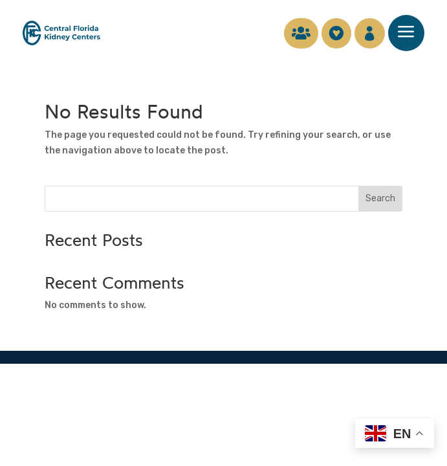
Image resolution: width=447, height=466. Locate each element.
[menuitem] (294, 33)
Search (380, 198)
